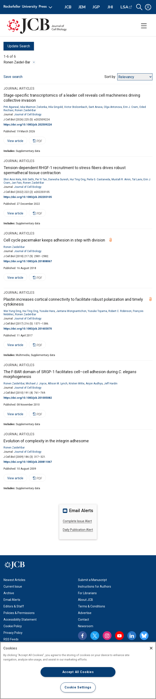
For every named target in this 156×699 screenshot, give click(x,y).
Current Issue (13, 586)
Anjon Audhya (94, 383)
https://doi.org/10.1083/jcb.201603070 (28, 328)
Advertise (84, 613)
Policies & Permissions (19, 613)
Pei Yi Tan (41, 179)
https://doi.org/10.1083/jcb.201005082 (28, 397)
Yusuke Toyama (97, 311)
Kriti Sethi (28, 179)
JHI (110, 7)
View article (13, 141)
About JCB (85, 599)
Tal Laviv (137, 179)
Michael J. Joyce (36, 383)
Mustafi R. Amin (121, 179)
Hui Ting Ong (77, 179)
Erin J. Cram (130, 107)
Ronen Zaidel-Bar (25, 110)
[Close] (151, 648)
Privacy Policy (13, 632)
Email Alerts (12, 599)
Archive (9, 593)
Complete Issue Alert (77, 521)
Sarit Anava (95, 107)
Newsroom (85, 626)
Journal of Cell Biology (27, 114)
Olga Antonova (113, 107)
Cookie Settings (78, 687)
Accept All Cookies (78, 672)
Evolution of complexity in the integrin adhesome (46, 441)
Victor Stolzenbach (75, 107)
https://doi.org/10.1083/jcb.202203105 (28, 197)
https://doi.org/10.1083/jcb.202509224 (28, 124)
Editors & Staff (14, 606)
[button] (139, 7)
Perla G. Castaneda (98, 179)
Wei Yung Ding (12, 311)
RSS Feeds (11, 639)
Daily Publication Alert (78, 529)
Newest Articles (14, 580)
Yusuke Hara (47, 311)
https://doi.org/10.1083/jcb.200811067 (28, 461)
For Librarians (87, 593)
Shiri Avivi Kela (12, 179)
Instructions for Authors (94, 586)
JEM (81, 7)
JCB (68, 7)
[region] (78, 670)
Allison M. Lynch (57, 383)
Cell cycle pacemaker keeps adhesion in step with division (54, 240)
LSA (124, 7)
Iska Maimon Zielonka (33, 107)
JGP (96, 7)
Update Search (17, 47)
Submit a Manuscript (92, 580)
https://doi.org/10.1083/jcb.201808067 (28, 261)
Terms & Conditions (91, 606)
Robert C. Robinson (120, 311)
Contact (83, 619)
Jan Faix (16, 182)
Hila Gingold (55, 107)
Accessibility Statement (20, 619)
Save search (13, 77)
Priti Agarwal (11, 107)
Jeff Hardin (110, 383)
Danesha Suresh (58, 179)
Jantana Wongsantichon (71, 311)
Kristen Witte (76, 383)
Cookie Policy (13, 626)
